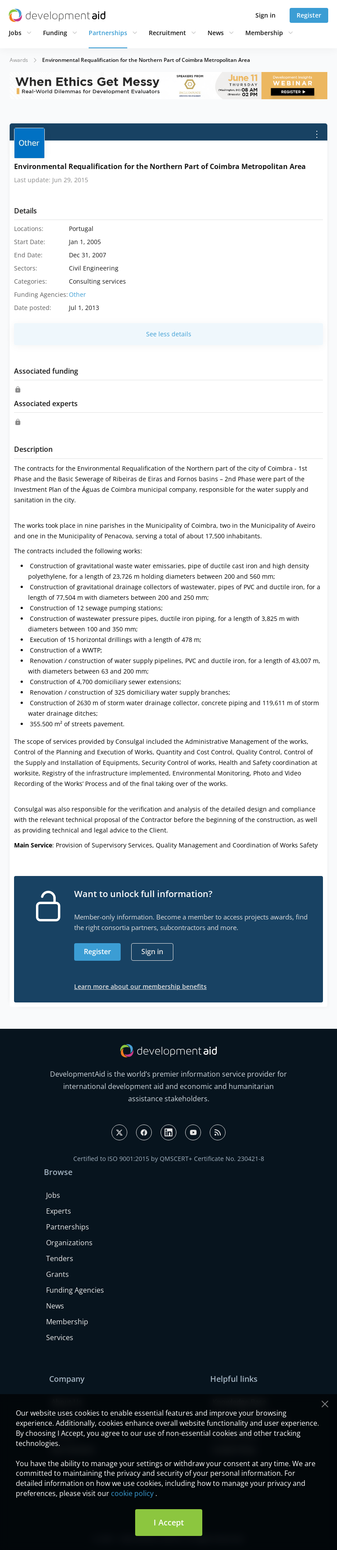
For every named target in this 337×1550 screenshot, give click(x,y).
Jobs (15, 33)
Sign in (265, 15)
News (216, 33)
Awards (19, 60)
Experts (58, 1211)
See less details (168, 334)
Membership (264, 33)
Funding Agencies (75, 1290)
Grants (57, 1274)
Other (77, 294)
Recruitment (167, 33)
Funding (55, 33)
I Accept (169, 1522)
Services (59, 1337)
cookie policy (132, 1493)
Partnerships (108, 33)
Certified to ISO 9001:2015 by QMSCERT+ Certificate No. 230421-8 (168, 1158)
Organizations (69, 1242)
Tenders (59, 1258)
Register (309, 15)
